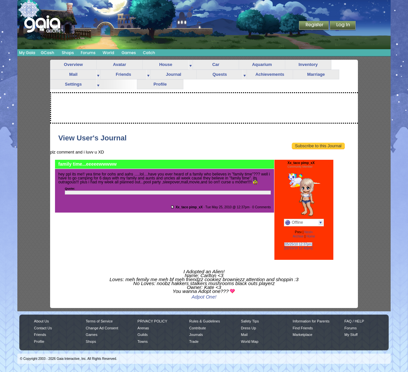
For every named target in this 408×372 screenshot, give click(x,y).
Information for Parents (311, 321)
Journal (173, 74)
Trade (193, 341)
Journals (196, 335)
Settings (73, 84)
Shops (68, 52)
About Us (41, 321)
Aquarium (262, 64)
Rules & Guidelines (204, 321)
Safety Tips (250, 321)
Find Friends (303, 328)
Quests (220, 74)
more (191, 65)
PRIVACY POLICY (152, 321)
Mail (73, 74)
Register (314, 26)
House (165, 64)
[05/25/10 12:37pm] (298, 244)
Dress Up (248, 328)
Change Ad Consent (102, 328)
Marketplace (302, 335)
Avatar (119, 64)
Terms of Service (99, 321)
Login (343, 26)
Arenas (143, 328)
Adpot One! (204, 297)
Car (215, 64)
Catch (149, 52)
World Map (249, 341)
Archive (298, 236)
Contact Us (43, 328)
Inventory (308, 64)
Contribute (197, 328)
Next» (308, 232)
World (108, 52)
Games (128, 52)
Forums (88, 52)
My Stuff (351, 335)
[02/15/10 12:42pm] (298, 248)
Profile (160, 84)
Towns (143, 341)
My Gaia (27, 52)
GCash (47, 52)
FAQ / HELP (354, 321)
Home (310, 236)
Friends (123, 74)
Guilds (143, 335)
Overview (73, 64)
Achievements (269, 74)
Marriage (316, 74)
